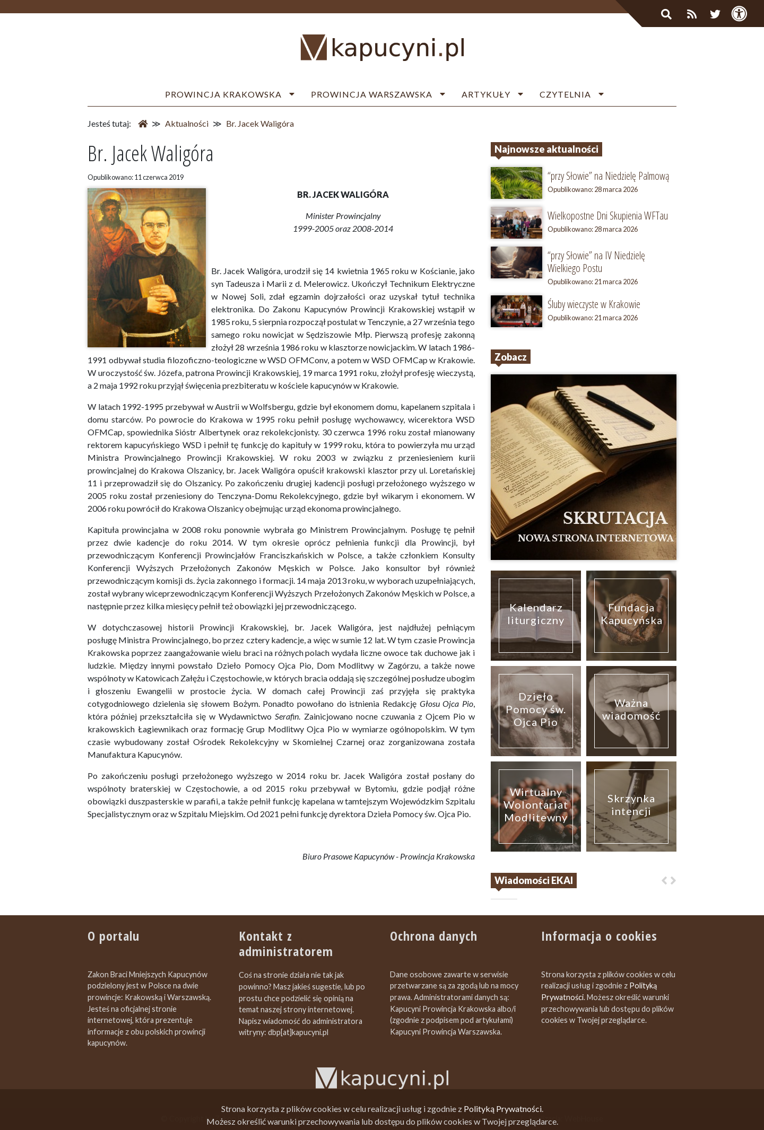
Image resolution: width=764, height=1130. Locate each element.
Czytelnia (565, 94)
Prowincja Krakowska (223, 94)
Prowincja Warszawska (371, 94)
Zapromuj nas (492, 1118)
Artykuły (486, 94)
